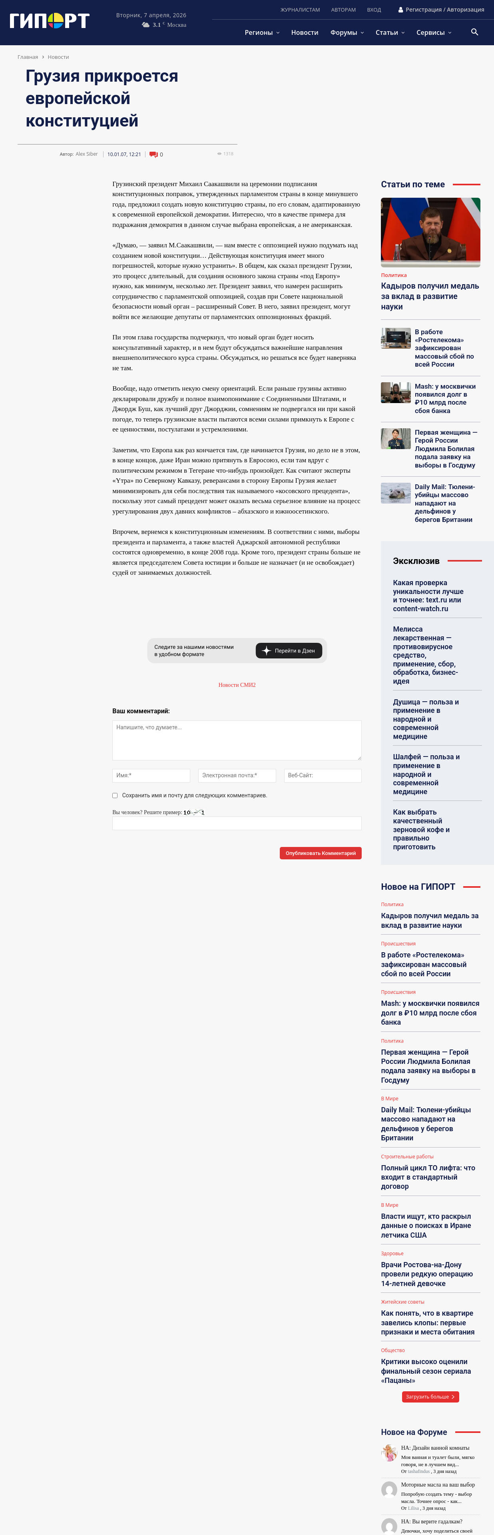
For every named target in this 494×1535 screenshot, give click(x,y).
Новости (58, 56)
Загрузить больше (430, 1255)
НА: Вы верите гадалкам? (431, 1380)
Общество (392, 1214)
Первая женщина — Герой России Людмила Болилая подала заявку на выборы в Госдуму (442, 438)
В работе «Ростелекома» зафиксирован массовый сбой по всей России (441, 346)
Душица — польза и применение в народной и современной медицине (429, 676)
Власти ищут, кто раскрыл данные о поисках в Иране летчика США (421, 1101)
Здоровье (392, 1127)
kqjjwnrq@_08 (422, 1441)
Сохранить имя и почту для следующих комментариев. (194, 795)
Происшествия (398, 866)
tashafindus (419, 1329)
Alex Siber (87, 154)
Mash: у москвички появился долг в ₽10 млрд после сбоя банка (444, 391)
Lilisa (413, 1367)
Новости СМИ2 (237, 685)
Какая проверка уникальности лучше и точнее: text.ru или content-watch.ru (427, 575)
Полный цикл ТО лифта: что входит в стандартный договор (428, 1061)
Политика (394, 275)
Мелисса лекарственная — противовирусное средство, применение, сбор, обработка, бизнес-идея (428, 626)
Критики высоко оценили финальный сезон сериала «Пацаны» (421, 1232)
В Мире (389, 1004)
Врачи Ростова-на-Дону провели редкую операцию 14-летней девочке (430, 1145)
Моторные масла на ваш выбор (438, 1343)
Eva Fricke (418, 1404)
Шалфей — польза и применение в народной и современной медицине (429, 719)
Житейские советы (402, 1170)
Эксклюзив (416, 543)
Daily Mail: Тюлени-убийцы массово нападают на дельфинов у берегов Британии (445, 488)
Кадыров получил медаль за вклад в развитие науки (430, 296)
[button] (474, 32)
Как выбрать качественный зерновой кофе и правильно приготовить (428, 761)
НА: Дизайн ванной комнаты (435, 1306)
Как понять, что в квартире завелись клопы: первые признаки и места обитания (422, 1188)
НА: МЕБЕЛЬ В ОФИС (429, 1417)
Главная (28, 56)
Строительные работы (407, 1047)
